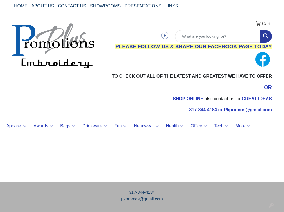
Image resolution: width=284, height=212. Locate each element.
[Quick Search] (217, 36)
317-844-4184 (142, 192)
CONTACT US (72, 6)
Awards (43, 126)
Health (174, 126)
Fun (120, 126)
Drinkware (94, 126)
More (242, 126)
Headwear (146, 126)
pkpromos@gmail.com (142, 198)
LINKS (171, 6)
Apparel (16, 126)
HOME (20, 6)
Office (199, 126)
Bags (67, 126)
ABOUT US (42, 6)
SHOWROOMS (105, 6)
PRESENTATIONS (143, 6)
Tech (221, 126)
